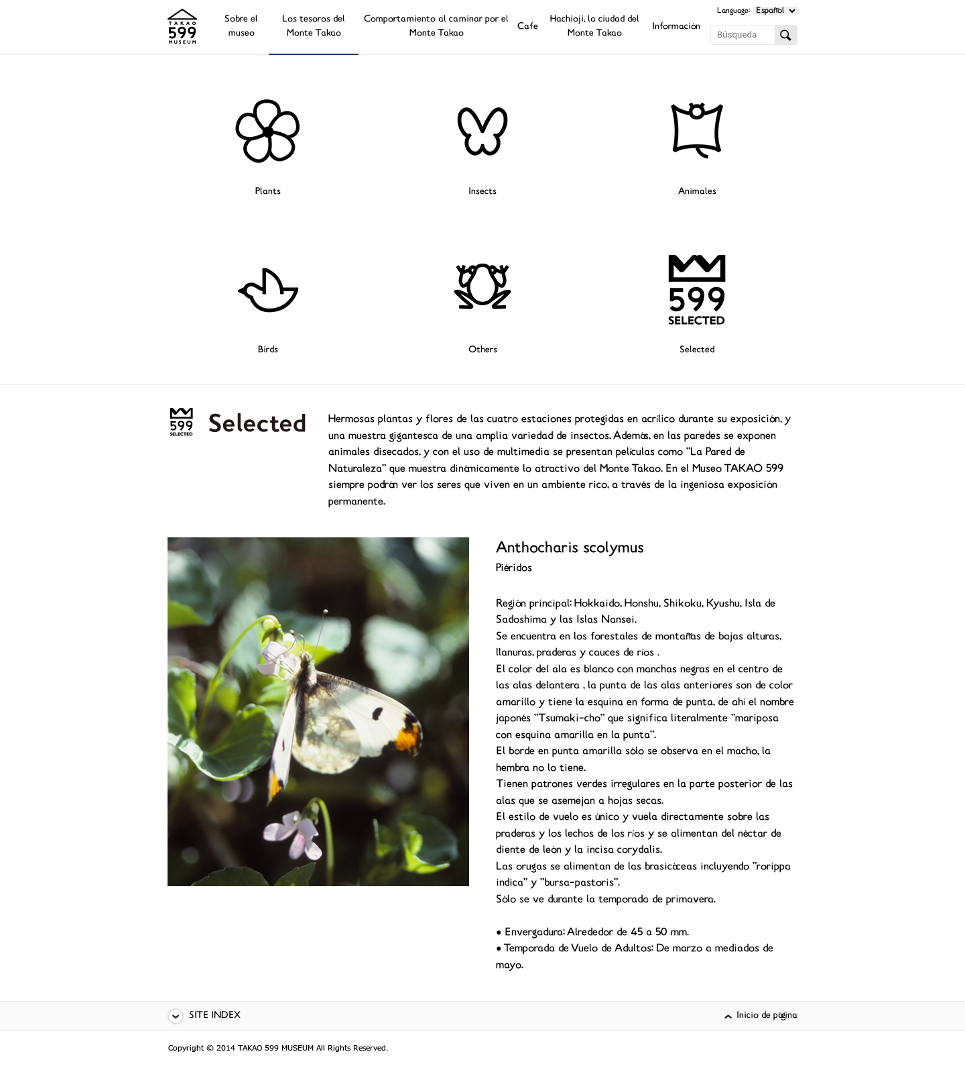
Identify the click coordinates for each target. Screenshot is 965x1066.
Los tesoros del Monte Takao (313, 26)
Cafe (527, 27)
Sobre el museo (241, 26)
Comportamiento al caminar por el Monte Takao (436, 26)
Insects (482, 192)
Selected (697, 350)
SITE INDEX (215, 1016)
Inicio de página (766, 1016)
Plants (268, 192)
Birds (268, 350)
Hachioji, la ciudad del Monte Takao (594, 26)
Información (676, 27)
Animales (697, 192)
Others (482, 350)
